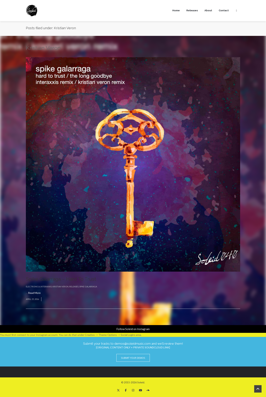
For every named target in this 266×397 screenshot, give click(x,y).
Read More (34, 292)
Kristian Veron (60, 286)
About (208, 10)
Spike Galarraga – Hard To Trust (61, 279)
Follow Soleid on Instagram (133, 329)
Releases (192, 10)
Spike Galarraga (88, 286)
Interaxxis (46, 286)
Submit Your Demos (133, 357)
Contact (224, 10)
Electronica (33, 286)
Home (176, 10)
